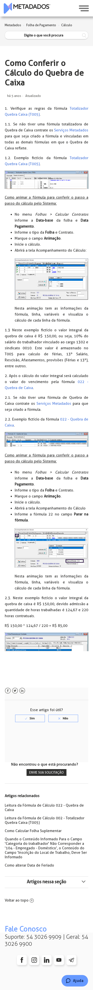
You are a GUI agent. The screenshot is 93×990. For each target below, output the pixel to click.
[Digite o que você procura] (47, 35)
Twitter (15, 691)
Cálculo (66, 25)
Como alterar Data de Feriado (29, 865)
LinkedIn (22, 691)
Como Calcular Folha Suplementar (33, 831)
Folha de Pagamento (41, 25)
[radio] (30, 718)
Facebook (8, 691)
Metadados (13, 25)
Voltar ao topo (19, 900)
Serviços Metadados (71, 130)
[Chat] (75, 981)
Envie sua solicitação (46, 772)
